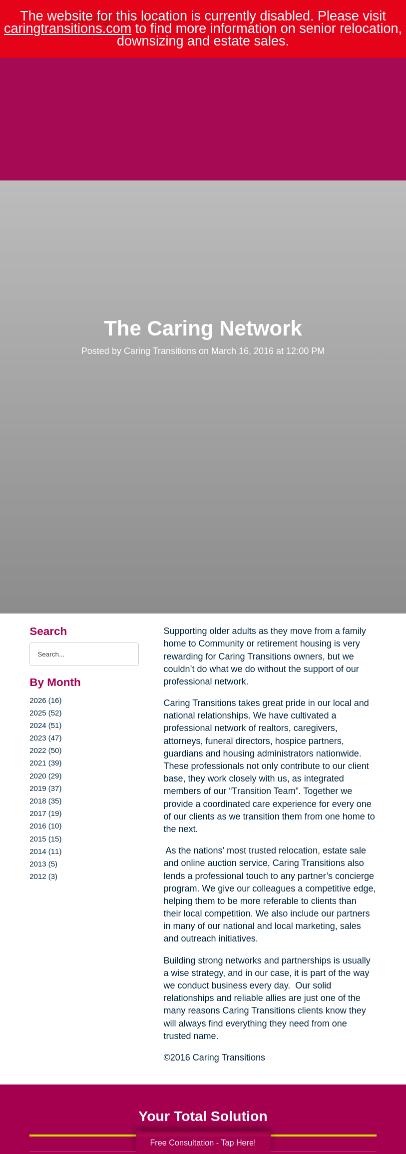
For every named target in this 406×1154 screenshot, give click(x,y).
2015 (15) (45, 838)
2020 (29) (45, 776)
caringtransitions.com (67, 28)
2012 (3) (43, 876)
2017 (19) (45, 813)
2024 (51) (45, 725)
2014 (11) (45, 851)
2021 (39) (45, 762)
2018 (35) (45, 800)
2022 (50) (45, 750)
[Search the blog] (83, 654)
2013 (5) (43, 864)
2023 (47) (45, 738)
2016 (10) (45, 826)
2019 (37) (45, 788)
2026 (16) (45, 700)
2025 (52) (45, 712)
